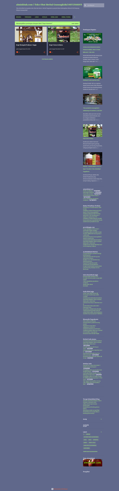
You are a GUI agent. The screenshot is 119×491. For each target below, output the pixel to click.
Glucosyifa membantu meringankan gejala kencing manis (91, 322)
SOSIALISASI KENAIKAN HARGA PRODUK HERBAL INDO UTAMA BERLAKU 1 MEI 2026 (91, 49)
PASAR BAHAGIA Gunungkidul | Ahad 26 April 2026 (92, 237)
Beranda (18, 17)
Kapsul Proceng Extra (89, 325)
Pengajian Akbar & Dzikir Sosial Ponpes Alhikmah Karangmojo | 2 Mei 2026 (92, 233)
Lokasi (37, 17)
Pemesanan (28, 17)
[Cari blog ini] (95, 5)
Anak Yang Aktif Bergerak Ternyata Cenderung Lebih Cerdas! (91, 294)
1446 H (89, 439)
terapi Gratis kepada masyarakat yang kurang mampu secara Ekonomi (92, 267)
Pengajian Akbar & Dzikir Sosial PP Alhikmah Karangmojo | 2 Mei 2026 (92, 378)
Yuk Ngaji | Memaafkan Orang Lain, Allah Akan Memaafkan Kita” (92, 382)
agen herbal (87, 448)
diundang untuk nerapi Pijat (91, 410)
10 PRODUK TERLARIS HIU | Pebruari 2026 (91, 306)
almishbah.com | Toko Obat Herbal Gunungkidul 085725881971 (49, 4)
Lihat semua (75, 23)
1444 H (85, 439)
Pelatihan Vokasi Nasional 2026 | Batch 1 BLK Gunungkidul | (92, 211)
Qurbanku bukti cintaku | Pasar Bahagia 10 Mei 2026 (92, 373)
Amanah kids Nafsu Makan (91, 195)
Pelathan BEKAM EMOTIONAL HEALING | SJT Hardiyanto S (92, 214)
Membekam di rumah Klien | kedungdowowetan (91, 412)
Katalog (44, 17)
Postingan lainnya (47, 59)
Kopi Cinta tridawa (88, 138)
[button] (44, 52)
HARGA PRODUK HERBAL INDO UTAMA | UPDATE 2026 (92, 401)
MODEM (85, 286)
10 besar (88, 434)
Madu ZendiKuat (88, 191)
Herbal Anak (54, 17)
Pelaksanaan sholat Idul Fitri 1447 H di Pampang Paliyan (92, 245)
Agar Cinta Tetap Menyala (90, 445)
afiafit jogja (92, 442)
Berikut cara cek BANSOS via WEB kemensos (91, 260)
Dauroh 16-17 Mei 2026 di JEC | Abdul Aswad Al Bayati (91, 366)
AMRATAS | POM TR (89, 327)
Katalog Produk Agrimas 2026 (91, 80)
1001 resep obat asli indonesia (91, 436)
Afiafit (85, 442)
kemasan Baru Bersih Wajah (91, 333)
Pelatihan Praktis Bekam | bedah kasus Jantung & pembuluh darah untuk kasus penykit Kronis (92, 220)
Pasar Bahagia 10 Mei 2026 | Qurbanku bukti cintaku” (91, 229)
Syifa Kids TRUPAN (88, 192)
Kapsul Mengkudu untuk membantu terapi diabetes (90, 263)
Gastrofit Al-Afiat (88, 194)
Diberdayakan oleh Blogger (59, 489)
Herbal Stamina (66, 17)
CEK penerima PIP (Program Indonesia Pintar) (91, 257)
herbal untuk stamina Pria (90, 276)
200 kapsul (95, 439)
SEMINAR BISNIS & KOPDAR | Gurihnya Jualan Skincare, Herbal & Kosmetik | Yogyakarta (92, 330)
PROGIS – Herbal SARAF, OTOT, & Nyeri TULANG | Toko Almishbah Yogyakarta (92, 169)
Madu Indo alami (88, 284)
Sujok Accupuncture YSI (90, 217)
